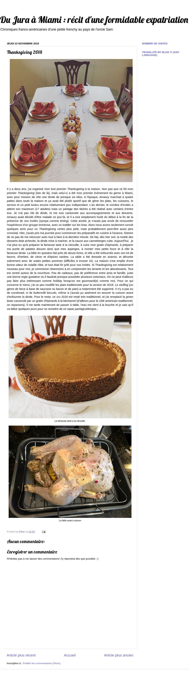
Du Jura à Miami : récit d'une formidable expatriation (94, 19)
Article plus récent (21, 655)
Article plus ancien (118, 655)
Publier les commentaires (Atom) (41, 663)
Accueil (70, 655)
